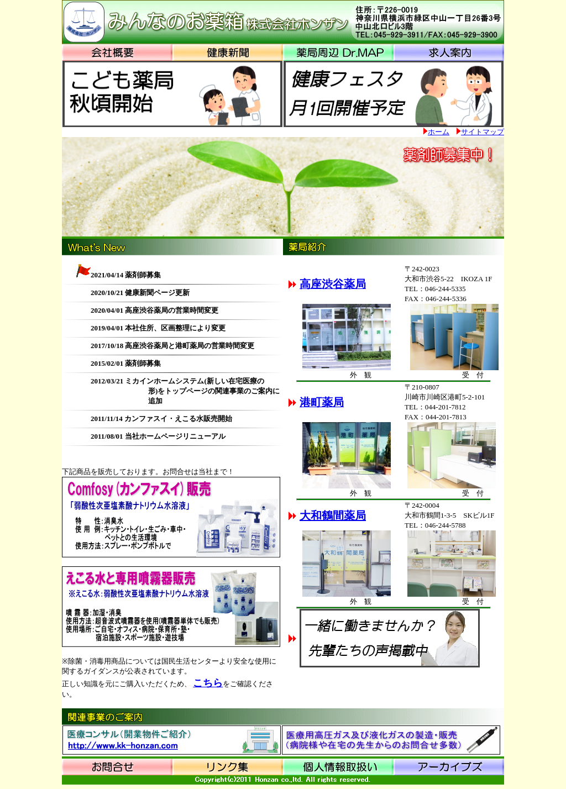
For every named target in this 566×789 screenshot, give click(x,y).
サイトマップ (482, 132)
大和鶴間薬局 (333, 515)
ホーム (438, 132)
